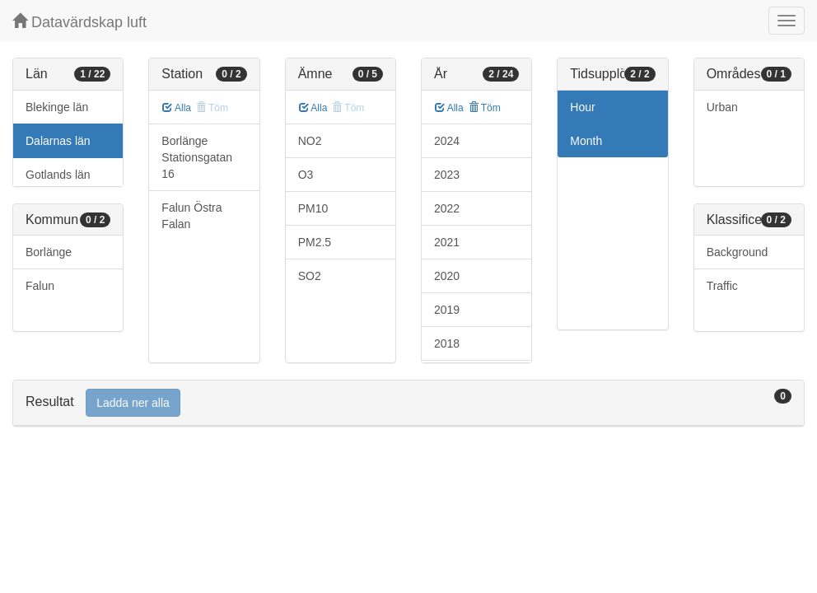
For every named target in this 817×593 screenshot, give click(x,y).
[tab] (408, 403)
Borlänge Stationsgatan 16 (196, 157)
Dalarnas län (58, 140)
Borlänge (49, 252)
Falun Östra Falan (191, 216)
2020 (447, 275)
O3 (306, 174)
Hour (582, 107)
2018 (447, 343)
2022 (447, 208)
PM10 (313, 208)
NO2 (310, 140)
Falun (40, 285)
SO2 (309, 275)
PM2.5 (314, 242)
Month (586, 140)
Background (737, 252)
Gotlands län (58, 174)
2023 (447, 174)
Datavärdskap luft (79, 21)
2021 (447, 242)
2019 (447, 309)
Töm (485, 108)
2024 (447, 140)
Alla (176, 108)
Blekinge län (57, 107)
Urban (722, 107)
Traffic (722, 285)
